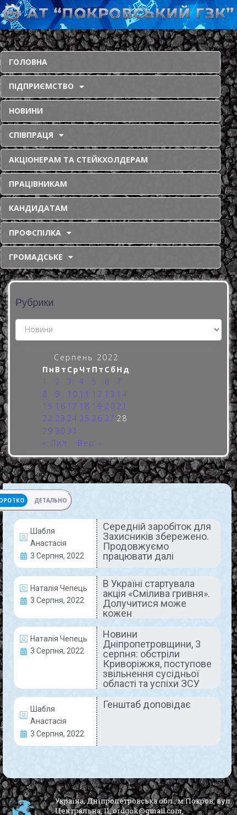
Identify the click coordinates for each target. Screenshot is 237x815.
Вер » (90, 443)
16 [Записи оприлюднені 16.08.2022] (60, 406)
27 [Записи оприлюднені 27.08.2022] (109, 418)
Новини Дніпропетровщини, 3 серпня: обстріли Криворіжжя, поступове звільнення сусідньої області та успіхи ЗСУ (157, 658)
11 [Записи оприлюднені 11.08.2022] (84, 394)
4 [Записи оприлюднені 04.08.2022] (82, 381)
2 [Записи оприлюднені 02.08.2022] (57, 381)
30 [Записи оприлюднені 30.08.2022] (60, 431)
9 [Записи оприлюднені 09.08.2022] (57, 394)
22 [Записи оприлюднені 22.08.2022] (47, 418)
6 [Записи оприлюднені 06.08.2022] (107, 381)
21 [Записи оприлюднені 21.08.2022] (122, 406)
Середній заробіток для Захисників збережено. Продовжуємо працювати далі (157, 541)
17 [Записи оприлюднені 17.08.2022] (72, 406)
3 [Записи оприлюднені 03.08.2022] (70, 381)
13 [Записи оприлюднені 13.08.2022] (109, 394)
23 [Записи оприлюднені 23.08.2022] (60, 418)
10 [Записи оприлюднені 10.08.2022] (72, 394)
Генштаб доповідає (147, 704)
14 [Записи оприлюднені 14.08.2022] (122, 394)
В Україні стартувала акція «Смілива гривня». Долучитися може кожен (156, 598)
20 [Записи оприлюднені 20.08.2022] (109, 406)
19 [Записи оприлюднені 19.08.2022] (97, 406)
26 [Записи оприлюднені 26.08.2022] (97, 418)
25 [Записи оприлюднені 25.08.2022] (84, 418)
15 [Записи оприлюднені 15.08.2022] (47, 406)
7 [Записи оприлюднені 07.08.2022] (119, 381)
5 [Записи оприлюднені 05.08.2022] (94, 381)
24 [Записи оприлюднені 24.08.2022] (72, 418)
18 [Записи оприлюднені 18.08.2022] (84, 406)
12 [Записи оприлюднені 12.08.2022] (97, 394)
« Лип (55, 443)
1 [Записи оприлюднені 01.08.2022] (45, 381)
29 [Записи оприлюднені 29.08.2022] (47, 431)
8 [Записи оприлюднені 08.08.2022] (45, 394)
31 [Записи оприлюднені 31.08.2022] (72, 431)
